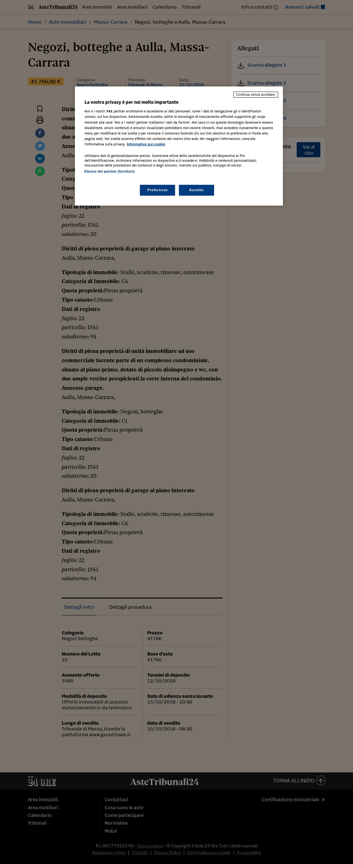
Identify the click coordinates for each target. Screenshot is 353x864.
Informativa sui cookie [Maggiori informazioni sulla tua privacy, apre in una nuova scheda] (146, 144)
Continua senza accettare (255, 94)
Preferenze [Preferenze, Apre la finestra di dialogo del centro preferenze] (157, 190)
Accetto (196, 190)
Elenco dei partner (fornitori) (109, 171)
